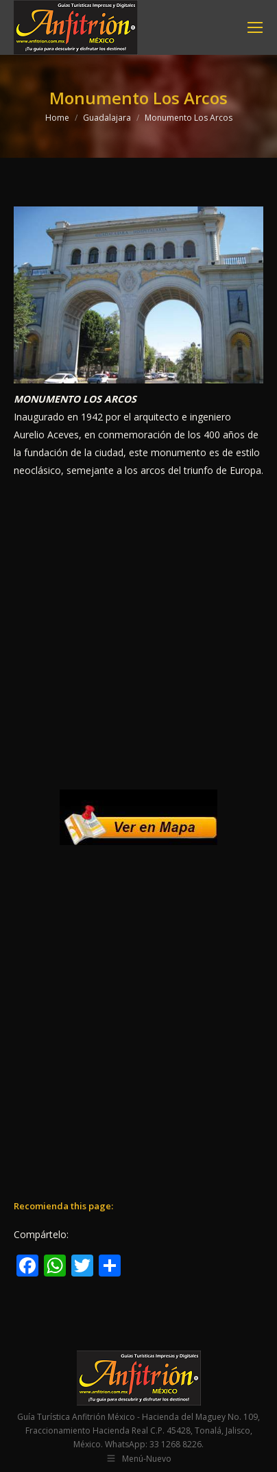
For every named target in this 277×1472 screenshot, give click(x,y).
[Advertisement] (138, 634)
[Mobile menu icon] (255, 27)
